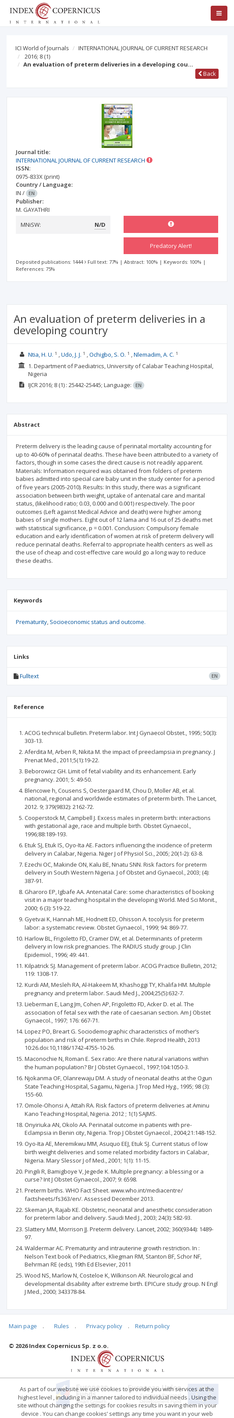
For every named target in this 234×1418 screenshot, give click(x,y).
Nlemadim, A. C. (154, 354)
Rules (61, 1326)
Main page (23, 1326)
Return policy (152, 1326)
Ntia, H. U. (40, 354)
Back (207, 74)
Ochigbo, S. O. (107, 354)
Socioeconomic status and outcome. (98, 622)
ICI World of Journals (42, 48)
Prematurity (31, 622)
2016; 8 (37, 56)
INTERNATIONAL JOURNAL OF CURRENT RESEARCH (143, 48)
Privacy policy (104, 1326)
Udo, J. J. (71, 354)
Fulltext (29, 676)
